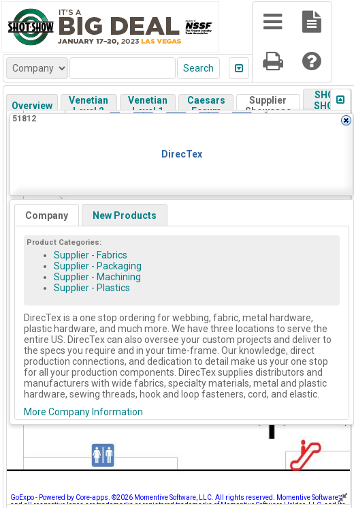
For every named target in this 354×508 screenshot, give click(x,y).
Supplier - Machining (97, 276)
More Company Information (83, 411)
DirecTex (181, 154)
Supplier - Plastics (92, 287)
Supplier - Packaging (98, 265)
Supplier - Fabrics (90, 255)
